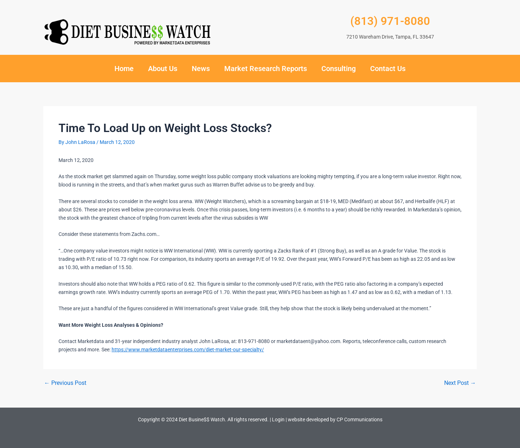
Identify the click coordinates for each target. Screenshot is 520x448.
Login (278, 419)
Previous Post (65, 383)
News (201, 68)
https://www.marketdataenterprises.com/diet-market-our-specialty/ (188, 349)
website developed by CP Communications (335, 419)
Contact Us (388, 68)
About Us (162, 68)
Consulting (338, 68)
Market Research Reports (265, 68)
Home (124, 68)
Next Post (460, 383)
